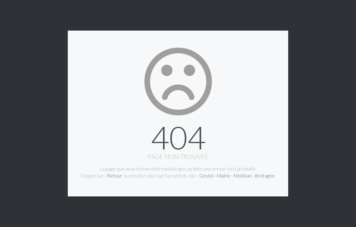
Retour (114, 175)
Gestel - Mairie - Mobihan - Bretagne (237, 175)
